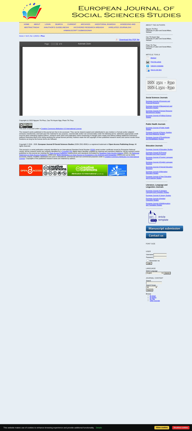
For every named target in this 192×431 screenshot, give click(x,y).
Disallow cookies (181, 428)
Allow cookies (162, 428)
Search (59, 24)
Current (71, 24)
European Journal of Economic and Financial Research (158, 102)
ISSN (93, 149)
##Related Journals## (120, 27)
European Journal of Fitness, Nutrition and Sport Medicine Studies (159, 133)
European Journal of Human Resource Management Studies (159, 111)
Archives (85, 24)
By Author (153, 297)
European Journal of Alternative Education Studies (156, 172)
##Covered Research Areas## (89, 27)
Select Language (151, 271)
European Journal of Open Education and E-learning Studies (158, 177)
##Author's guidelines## (56, 27)
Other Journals (155, 301)
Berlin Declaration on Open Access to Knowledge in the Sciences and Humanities (87, 155)
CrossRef (65, 151)
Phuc (43, 36)
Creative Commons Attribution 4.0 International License (61, 128)
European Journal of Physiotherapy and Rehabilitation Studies (158, 138)
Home (26, 24)
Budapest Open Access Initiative (111, 153)
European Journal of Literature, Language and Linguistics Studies (157, 191)
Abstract (153, 58)
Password (149, 257)
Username (149, 254)
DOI (70, 151)
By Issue (153, 296)
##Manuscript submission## (78, 30)
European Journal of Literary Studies (158, 195)
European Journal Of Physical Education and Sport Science (156, 153)
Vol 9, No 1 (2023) (32, 36)
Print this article (156, 62)
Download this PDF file (129, 39)
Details (99, 428)
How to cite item (156, 70)
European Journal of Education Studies (159, 149)
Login (48, 24)
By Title (152, 299)
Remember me (154, 261)
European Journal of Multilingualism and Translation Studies (158, 204)
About (37, 24)
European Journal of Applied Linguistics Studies (155, 199)
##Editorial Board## (105, 24)
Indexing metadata (157, 66)
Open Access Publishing (58, 153)
